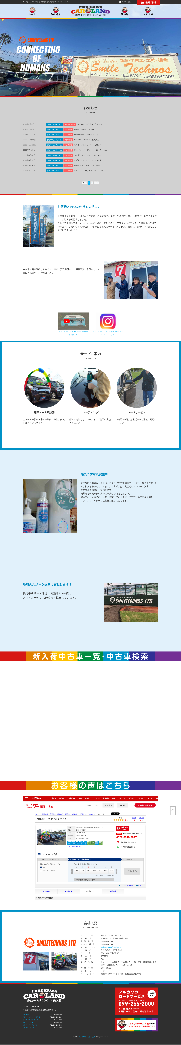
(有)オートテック (29, 1028)
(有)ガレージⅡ (28, 1022)
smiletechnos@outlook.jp (111, 947)
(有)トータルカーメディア (32, 1017)
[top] (173, 810)
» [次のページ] (97, 183)
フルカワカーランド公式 (87, 1037)
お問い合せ (125, 2)
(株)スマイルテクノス (30, 1025)
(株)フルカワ (27, 1014)
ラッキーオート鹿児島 (30, 1020)
